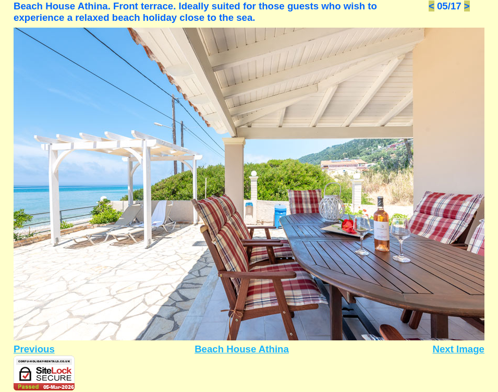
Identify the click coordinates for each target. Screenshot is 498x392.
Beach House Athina (242, 349)
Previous (34, 349)
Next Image (458, 349)
